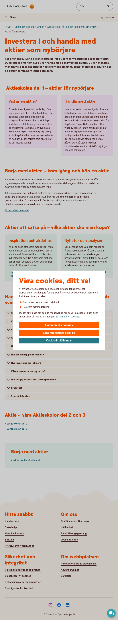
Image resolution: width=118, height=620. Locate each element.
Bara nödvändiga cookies (59, 333)
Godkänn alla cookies (59, 325)
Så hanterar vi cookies (67, 316)
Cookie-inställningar (59, 341)
